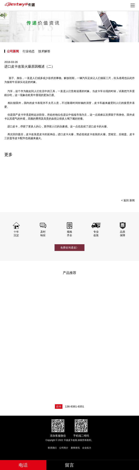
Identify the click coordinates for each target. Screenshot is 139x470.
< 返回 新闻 (128, 200)
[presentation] (127, 178)
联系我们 (52, 447)
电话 (23, 465)
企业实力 (86, 447)
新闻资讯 (75, 447)
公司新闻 (13, 51)
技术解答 (44, 51)
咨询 (58, 406)
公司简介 (63, 447)
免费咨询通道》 (69, 247)
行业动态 (29, 51)
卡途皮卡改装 (20, 4)
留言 (69, 465)
